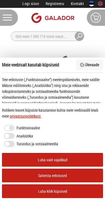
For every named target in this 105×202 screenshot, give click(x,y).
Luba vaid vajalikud (52, 159)
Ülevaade (89, 64)
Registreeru (55, 3)
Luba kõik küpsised (52, 191)
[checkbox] (21, 128)
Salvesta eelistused (52, 175)
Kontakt (77, 3)
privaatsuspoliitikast (25, 116)
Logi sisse (30, 3)
